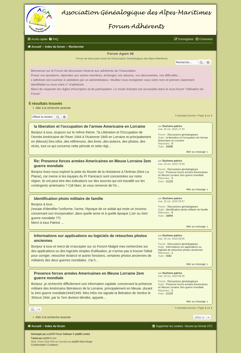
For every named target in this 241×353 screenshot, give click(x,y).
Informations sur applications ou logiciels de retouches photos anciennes (180, 248)
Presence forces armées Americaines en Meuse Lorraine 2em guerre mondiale (183, 173)
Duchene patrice (172, 126)
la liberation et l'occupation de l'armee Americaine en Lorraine (183, 139)
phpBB (50, 334)
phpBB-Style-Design (82, 341)
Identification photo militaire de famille (187, 209)
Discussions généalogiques (182, 134)
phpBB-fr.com (50, 338)
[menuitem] (53, 39)
